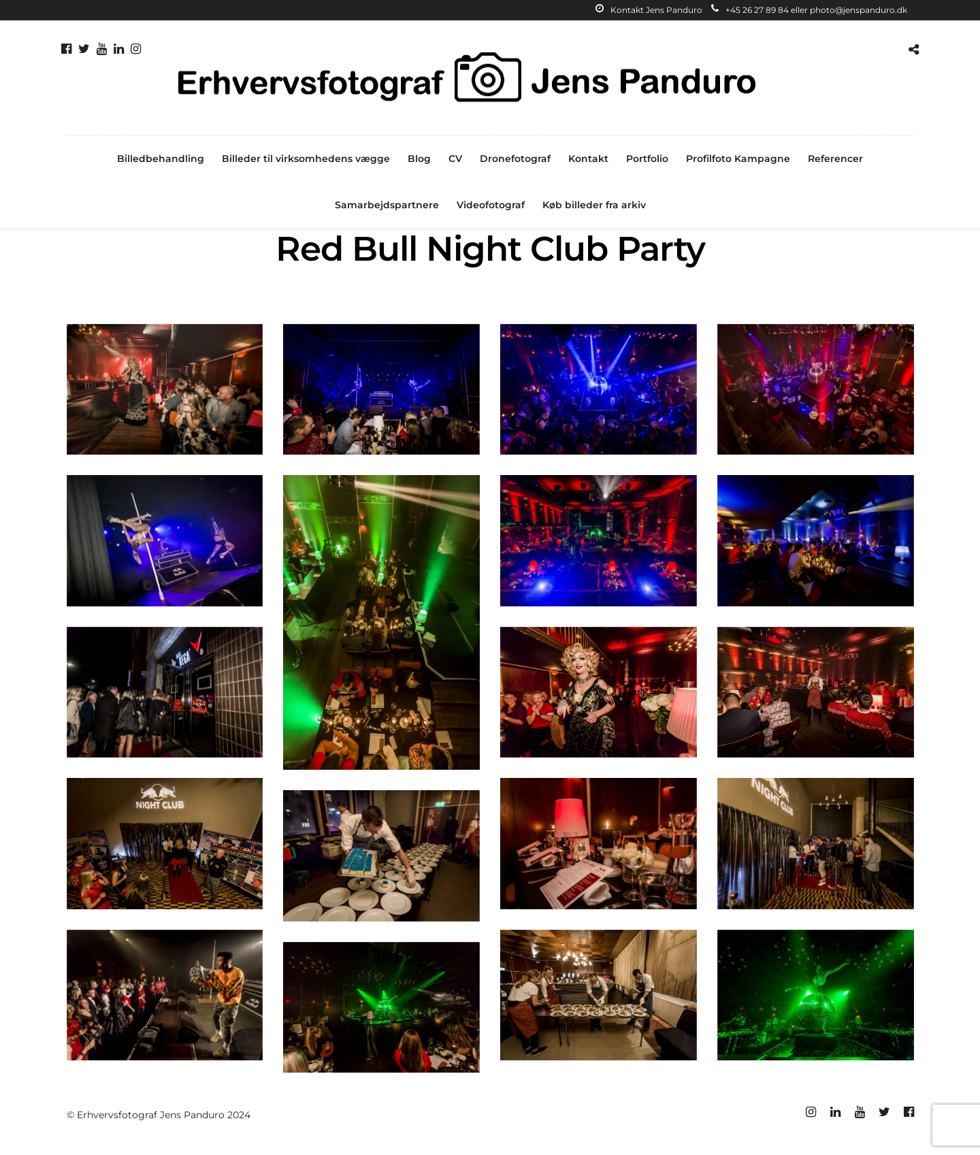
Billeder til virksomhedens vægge (306, 158)
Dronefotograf (515, 158)
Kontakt (588, 158)
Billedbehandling (160, 158)
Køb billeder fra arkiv (594, 205)
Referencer (835, 158)
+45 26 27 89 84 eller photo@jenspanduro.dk (809, 10)
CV (455, 158)
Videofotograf (491, 205)
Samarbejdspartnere (387, 205)
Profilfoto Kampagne (738, 158)
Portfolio (647, 158)
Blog (419, 158)
